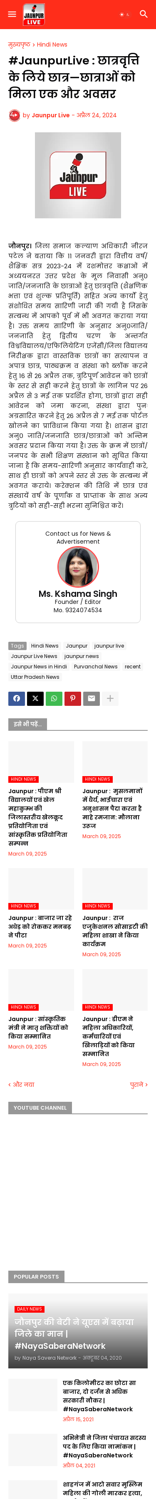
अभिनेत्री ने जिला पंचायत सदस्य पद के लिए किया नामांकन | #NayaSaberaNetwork (104, 1446)
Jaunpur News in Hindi (39, 666)
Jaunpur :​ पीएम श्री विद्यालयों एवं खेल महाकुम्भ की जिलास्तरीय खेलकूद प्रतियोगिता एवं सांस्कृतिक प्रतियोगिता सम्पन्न (37, 817)
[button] (11, 14)
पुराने (136, 1085)
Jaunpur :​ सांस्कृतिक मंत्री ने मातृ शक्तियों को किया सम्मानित (38, 1028)
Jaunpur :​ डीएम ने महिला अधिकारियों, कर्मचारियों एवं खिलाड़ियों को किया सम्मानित (108, 1036)
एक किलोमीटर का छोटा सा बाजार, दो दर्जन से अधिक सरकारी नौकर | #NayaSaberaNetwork (99, 1396)
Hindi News (52, 45)
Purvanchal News (96, 666)
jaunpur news (81, 656)
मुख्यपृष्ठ (19, 45)
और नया (23, 1085)
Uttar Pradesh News (35, 676)
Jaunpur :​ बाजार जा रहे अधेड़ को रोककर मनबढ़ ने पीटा (40, 927)
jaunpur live (109, 645)
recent (133, 666)
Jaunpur (76, 645)
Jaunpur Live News (34, 656)
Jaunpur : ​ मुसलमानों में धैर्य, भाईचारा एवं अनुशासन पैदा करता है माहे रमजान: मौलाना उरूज (112, 808)
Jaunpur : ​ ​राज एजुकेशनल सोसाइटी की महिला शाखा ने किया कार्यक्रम (115, 931)
